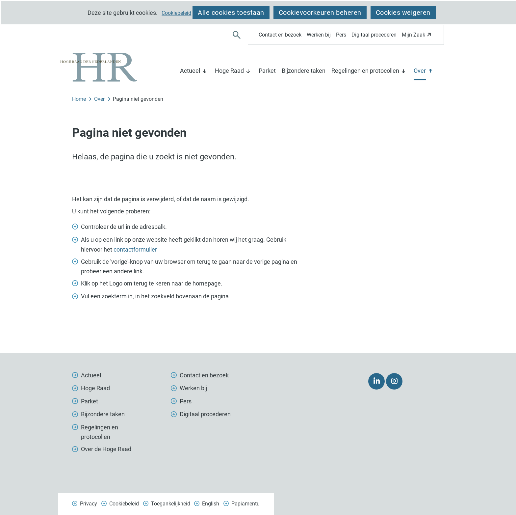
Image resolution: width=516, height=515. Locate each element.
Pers (341, 35)
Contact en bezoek (280, 35)
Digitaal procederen (374, 35)
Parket (267, 70)
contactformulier (135, 249)
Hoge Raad (229, 70)
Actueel (190, 70)
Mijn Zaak (417, 36)
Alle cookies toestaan (231, 12)
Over (420, 70)
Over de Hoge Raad (106, 449)
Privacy (88, 504)
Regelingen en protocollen (365, 70)
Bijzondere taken (303, 70)
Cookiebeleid (176, 13)
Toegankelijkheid (170, 504)
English (210, 504)
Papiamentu (245, 504)
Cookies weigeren (403, 12)
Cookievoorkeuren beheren (320, 12)
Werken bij (319, 35)
